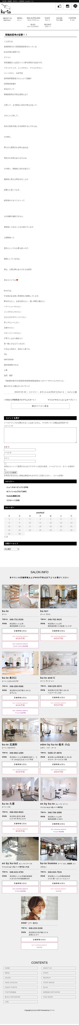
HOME (7, 971)
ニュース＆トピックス (15, 490)
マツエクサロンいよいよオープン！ (61, 400)
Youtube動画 (11, 499)
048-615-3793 (17, 875)
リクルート (60, 392)
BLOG (45, 990)
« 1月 (6, 540)
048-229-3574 (55, 689)
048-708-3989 (55, 815)
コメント (8, 426)
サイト (6, 461)
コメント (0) (72, 392)
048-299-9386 (17, 689)
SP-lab (52, 1013)
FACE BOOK (48, 1000)
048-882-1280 (17, 756)
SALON (8, 981)
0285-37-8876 (55, 756)
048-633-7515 (55, 875)
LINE (7, 1005)
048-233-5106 (36, 931)
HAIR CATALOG (11, 985)
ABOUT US (47, 971)
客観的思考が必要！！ (16, 35)
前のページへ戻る (40, 406)
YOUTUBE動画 (10, 995)
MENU (7, 976)
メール (7, 456)
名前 (7, 450)
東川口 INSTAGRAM (12, 1000)
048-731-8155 (17, 622)
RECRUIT (47, 981)
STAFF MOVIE (48, 985)
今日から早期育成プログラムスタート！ (20, 400)
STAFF (45, 976)
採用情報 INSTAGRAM (51, 995)
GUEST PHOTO (11, 990)
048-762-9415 (55, 622)
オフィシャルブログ (47, 392)
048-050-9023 (17, 815)
